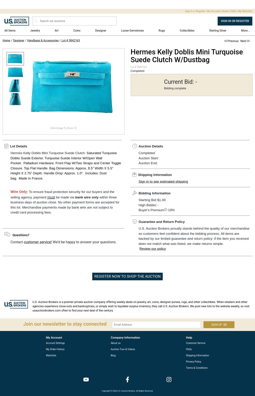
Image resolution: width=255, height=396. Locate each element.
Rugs (162, 30)
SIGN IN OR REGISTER (235, 21)
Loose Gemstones (132, 30)
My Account (213, 11)
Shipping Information (197, 355)
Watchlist (51, 355)
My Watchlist (245, 11)
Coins (77, 30)
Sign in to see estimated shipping (163, 181)
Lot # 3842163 (70, 40)
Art (56, 30)
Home (225, 11)
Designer (100, 30)
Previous (231, 41)
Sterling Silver (217, 30)
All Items (10, 30)
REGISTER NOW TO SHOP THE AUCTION (127, 276)
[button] (15, 59)
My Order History (55, 349)
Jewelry (35, 30)
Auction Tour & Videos (123, 349)
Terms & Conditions (197, 367)
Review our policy (153, 249)
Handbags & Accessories (43, 40)
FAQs (233, 11)
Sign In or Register (195, 11)
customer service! (38, 242)
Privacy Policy (193, 361)
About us (116, 343)
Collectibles (187, 30)
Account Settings (55, 343)
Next (245, 41)
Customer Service (195, 343)
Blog (113, 355)
